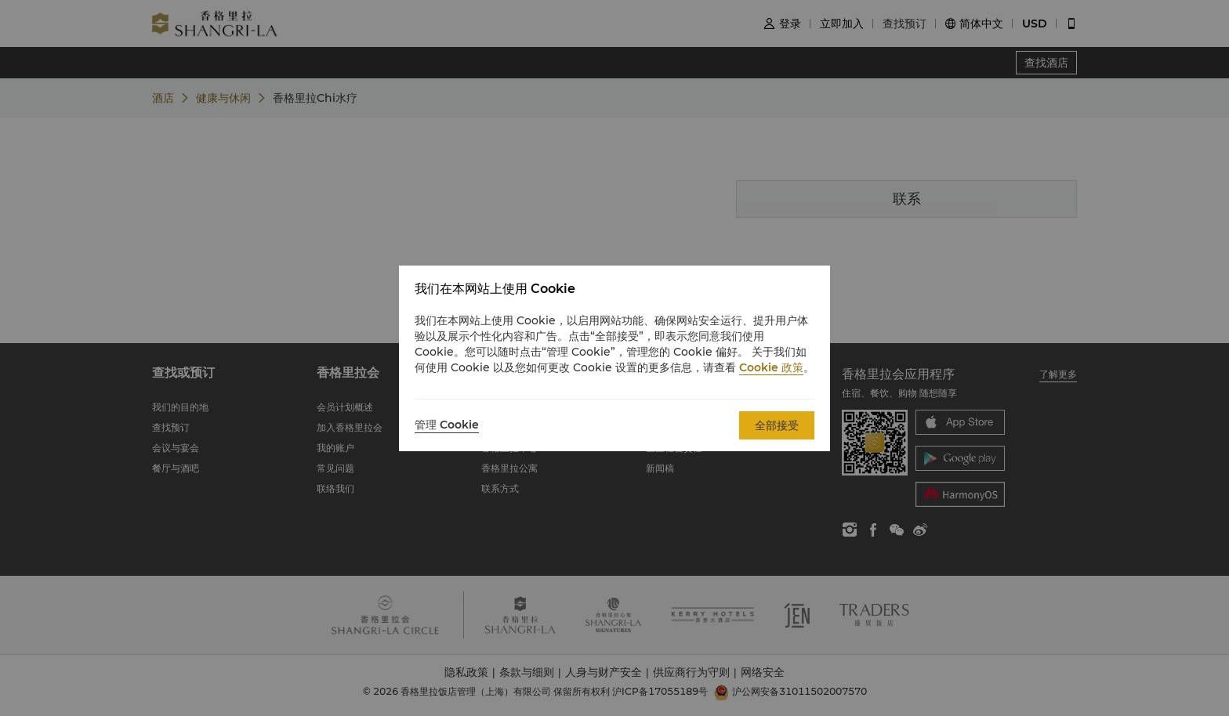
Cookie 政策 (771, 367)
